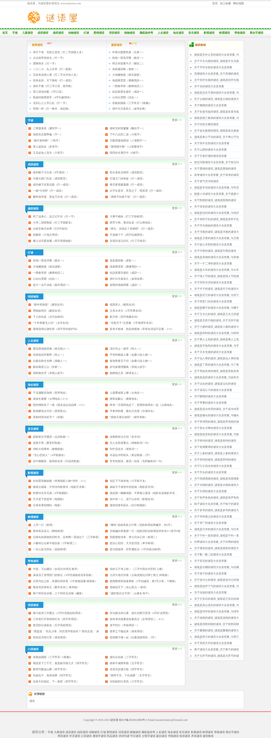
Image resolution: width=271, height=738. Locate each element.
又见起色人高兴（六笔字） (49, 152)
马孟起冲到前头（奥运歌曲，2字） (131, 455)
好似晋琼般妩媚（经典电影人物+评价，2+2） (60, 480)
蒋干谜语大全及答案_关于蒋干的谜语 (216, 649)
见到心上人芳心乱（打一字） (50, 103)
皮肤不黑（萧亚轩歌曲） (48, 442)
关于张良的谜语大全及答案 (210, 206)
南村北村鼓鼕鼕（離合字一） (127, 128)
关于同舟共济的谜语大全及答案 (213, 282)
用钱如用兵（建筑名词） (48, 310)
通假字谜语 (99, 736)
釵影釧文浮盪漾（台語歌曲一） (52, 436)
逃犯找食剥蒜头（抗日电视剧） (129, 505)
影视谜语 (209, 32)
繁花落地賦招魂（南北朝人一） (52, 348)
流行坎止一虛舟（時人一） (126, 348)
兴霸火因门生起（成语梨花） (50, 178)
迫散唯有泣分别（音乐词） (126, 436)
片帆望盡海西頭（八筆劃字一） (129, 140)
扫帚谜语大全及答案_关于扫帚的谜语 (216, 541)
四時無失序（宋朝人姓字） (49, 373)
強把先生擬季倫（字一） (48, 134)
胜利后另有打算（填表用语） (50, 637)
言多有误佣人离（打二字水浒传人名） (56, 74)
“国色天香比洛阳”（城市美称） (128, 417)
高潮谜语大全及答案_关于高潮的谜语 (216, 73)
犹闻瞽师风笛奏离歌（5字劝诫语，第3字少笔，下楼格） (144, 581)
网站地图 (238, 3)
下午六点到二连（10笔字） (126, 134)
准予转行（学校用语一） (125, 625)
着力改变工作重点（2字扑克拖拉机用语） (58, 613)
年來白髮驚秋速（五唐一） (128, 52)
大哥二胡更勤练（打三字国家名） (53, 222)
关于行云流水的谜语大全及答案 (213, 466)
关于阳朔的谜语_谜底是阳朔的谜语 (215, 200)
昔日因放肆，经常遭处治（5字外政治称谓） (136, 549)
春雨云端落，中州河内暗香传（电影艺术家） (60, 487)
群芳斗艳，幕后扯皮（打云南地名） (131, 222)
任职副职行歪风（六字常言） (127, 681)
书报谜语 (173, 736)
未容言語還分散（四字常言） (127, 669)
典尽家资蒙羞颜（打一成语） (127, 184)
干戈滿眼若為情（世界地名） (50, 392)
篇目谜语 (161, 736)
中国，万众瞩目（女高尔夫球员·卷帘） (56, 569)
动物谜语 (73, 32)
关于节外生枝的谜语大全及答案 (213, 67)
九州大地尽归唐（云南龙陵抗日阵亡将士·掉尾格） (140, 575)
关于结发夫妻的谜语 (206, 124)
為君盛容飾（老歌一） (125, 69)
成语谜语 (42, 32)
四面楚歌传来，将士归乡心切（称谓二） (134, 537)
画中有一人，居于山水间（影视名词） (133, 499)
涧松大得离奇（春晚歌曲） (49, 449)
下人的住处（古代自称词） (49, 316)
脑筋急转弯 (146, 32)
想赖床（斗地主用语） (46, 234)
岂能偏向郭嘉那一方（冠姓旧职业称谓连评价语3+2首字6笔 (145, 531)
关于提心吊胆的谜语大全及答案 (213, 244)
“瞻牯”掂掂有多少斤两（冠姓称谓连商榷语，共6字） (141, 524)
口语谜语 (86, 736)
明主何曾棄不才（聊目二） (128, 63)
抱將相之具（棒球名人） (125, 373)
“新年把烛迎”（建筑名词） (49, 304)
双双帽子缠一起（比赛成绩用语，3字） (133, 637)
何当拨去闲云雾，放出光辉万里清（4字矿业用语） (140, 613)
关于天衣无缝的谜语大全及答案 (213, 352)
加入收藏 (225, 3)
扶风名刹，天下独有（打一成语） (53, 80)
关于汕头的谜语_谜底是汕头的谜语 (215, 383)
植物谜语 (129, 32)
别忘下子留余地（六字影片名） (129, 480)
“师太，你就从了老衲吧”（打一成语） (133, 228)
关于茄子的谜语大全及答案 (210, 573)
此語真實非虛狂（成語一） (128, 91)
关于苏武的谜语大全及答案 (210, 560)
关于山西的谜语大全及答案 (210, 149)
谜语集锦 (208, 736)
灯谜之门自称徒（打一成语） (127, 178)
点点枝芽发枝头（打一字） (49, 57)
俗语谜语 (184, 736)
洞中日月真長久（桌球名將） (129, 108)
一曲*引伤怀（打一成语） (48, 190)
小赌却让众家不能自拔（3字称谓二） (55, 543)
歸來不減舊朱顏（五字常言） (127, 663)
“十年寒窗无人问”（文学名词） (52, 322)
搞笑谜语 (58, 32)
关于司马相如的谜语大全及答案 (213, 225)
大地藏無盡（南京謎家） (127, 74)
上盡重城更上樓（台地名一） (127, 392)
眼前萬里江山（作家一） (48, 367)
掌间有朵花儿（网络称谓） (49, 531)
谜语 (32, 701)
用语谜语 (63, 736)
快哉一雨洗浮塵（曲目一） (128, 57)
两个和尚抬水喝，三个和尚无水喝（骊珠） (58, 593)
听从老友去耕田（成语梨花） (127, 172)
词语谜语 (114, 32)
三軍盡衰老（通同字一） (48, 128)
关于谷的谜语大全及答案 (209, 86)
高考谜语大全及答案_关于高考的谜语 (216, 174)
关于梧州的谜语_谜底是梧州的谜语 (215, 440)
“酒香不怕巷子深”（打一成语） (128, 196)
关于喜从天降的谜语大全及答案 (213, 428)
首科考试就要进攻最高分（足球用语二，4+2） (138, 619)
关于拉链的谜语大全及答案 (210, 592)
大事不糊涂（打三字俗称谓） (127, 216)
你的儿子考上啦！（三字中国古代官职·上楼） (137, 569)
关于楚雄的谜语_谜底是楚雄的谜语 (215, 168)
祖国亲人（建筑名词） (123, 304)
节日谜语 (135, 736)
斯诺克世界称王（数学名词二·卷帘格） (56, 587)
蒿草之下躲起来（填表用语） (127, 631)
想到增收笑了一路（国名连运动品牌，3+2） (59, 405)
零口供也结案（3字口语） (48, 91)
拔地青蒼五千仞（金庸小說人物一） (131, 360)
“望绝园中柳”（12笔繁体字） (127, 146)
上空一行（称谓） (44, 524)
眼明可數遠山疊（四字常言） (50, 669)
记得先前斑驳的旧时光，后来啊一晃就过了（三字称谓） (67, 537)
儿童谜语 (27, 32)
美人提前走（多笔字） (46, 146)
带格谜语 (239, 32)
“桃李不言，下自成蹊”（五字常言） (131, 675)
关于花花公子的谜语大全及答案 (213, 390)
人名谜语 (163, 32)
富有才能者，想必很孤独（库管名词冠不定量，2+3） (142, 329)
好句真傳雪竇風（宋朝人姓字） (129, 367)
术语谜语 (196, 736)
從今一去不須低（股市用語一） (52, 285)
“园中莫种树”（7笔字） (47, 140)
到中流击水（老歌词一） (125, 449)
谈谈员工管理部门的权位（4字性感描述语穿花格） (63, 575)
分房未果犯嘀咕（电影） (48, 505)
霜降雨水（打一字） (45, 63)
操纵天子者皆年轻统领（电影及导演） (133, 487)
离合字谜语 (256, 32)
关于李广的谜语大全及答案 (210, 522)
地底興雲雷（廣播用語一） (128, 80)
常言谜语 (74, 736)
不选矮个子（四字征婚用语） (127, 234)
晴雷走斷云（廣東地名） (125, 398)
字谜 (15, 32)
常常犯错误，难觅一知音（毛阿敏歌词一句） (137, 461)
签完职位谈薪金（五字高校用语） (53, 625)
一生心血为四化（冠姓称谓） (50, 549)
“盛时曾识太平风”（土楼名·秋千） (130, 593)
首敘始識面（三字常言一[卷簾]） (132, 103)
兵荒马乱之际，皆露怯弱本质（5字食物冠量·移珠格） (65, 581)
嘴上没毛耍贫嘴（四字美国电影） (53, 240)
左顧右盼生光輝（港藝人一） (50, 360)
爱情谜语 (98, 32)
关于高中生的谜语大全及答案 (211, 143)
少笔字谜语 (148, 736)
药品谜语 (112, 736)
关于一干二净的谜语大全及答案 (213, 263)
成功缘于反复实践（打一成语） (52, 184)
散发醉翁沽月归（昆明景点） (50, 411)
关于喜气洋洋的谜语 (206, 181)
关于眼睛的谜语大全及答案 (210, 396)
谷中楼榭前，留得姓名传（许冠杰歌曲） (57, 461)
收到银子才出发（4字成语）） (51, 172)
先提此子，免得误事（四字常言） (53, 675)
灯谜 (86, 32)
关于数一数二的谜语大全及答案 (213, 554)
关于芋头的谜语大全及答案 (210, 472)
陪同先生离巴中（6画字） (125, 152)
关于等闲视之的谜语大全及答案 (213, 516)
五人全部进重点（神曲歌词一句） (130, 442)
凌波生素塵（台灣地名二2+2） (51, 398)
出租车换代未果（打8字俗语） (51, 228)
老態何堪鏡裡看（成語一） (126, 285)
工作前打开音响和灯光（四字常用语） (56, 619)
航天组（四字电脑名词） (125, 316)
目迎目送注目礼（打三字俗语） (129, 240)
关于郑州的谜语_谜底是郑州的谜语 (215, 459)
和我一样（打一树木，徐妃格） (52, 108)
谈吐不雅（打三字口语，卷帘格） (53, 86)
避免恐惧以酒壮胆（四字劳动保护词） (56, 329)
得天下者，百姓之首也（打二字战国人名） (58, 52)
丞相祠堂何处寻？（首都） (49, 417)
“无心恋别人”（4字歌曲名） (50, 455)
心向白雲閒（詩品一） (125, 97)
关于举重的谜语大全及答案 (210, 402)
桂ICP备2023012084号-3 (133, 720)
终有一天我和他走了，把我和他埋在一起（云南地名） (142, 405)
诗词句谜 (124, 736)
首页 (215, 3)
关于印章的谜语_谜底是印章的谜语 (215, 250)
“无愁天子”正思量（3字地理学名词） (132, 322)
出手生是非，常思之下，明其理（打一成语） (137, 190)
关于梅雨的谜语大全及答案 (210, 105)
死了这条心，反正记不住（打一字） (54, 216)
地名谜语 (178, 32)
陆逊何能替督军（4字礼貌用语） (52, 97)
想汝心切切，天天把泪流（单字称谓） (133, 543)
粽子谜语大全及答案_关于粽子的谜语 (216, 503)
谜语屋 (114, 720)
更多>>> (177, 120)
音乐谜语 (193, 32)
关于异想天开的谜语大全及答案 (213, 643)
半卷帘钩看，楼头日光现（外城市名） (133, 411)
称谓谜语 (224, 32)
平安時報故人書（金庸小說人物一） (131, 354)
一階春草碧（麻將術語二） (128, 86)
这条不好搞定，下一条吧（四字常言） (56, 681)
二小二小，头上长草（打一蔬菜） (53, 69)
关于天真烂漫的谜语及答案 (210, 155)
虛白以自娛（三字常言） (125, 657)
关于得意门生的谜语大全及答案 (213, 301)
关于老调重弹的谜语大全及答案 (213, 447)
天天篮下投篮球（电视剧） (49, 499)
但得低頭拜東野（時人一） (49, 354)
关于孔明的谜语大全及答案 (210, 491)
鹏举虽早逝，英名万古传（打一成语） (56, 196)
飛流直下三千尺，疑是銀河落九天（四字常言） (61, 663)
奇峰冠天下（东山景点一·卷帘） (129, 587)
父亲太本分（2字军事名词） (127, 310)
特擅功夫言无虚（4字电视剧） (51, 493)
